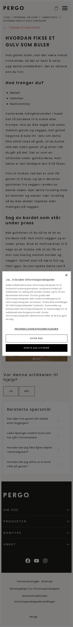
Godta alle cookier (36, 347)
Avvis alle (36, 338)
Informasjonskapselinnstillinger (36, 329)
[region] (36, 313)
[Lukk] (66, 275)
